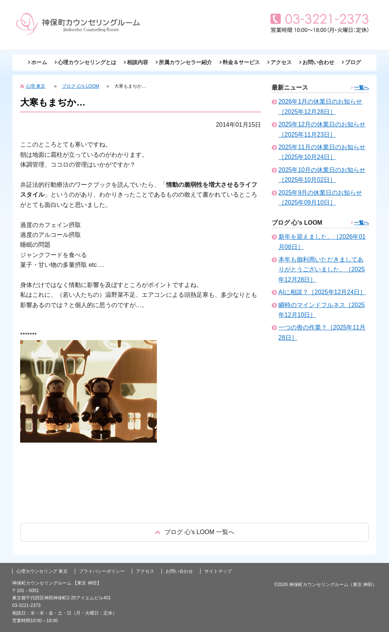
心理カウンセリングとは (87, 62)
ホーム (39, 62)
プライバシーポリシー (102, 571)
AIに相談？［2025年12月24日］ (322, 292)
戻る (194, 532)
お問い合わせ (318, 62)
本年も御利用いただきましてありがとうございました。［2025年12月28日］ (321, 269)
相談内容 (137, 62)
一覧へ (361, 87)
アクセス (281, 62)
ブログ (353, 62)
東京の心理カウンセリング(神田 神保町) (78, 24)
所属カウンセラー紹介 (185, 62)
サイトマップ (218, 571)
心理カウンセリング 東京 (42, 571)
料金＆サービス (241, 62)
